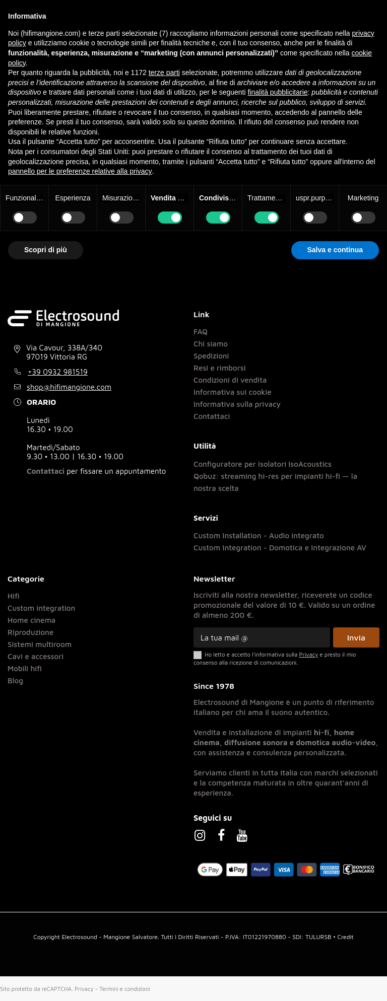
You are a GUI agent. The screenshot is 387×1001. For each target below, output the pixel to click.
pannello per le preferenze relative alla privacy (80, 171)
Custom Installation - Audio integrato (259, 535)
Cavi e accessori (35, 656)
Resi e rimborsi (220, 367)
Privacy (84, 988)
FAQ (201, 331)
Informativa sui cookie (233, 391)
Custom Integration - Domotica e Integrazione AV (280, 547)
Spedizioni (211, 355)
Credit (346, 936)
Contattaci (45, 470)
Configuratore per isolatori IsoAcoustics (263, 463)
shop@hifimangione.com (69, 386)
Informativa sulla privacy (237, 403)
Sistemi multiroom (40, 643)
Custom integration (41, 607)
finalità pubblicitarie (277, 92)
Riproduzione (30, 631)
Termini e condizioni (124, 988)
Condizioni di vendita (230, 379)
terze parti (164, 72)
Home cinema (31, 619)
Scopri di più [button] (45, 250)
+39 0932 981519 (58, 371)
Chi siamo (211, 343)
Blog (15, 680)
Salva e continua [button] (335, 250)
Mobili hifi (25, 668)
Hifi (14, 595)
